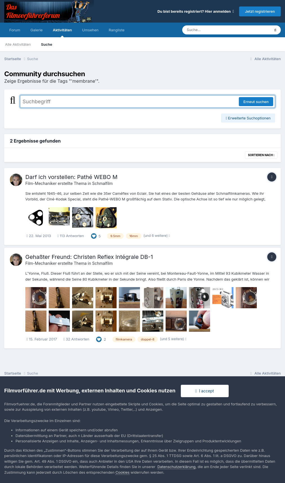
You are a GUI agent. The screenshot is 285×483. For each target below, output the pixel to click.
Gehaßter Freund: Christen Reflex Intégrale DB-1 (89, 256)
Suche (46, 44)
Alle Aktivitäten (18, 44)
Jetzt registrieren (260, 11)
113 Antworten (70, 235)
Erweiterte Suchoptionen (248, 118)
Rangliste (116, 30)
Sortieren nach (261, 155)
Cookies (122, 472)
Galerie (36, 30)
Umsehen (90, 30)
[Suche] (214, 29)
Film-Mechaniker (41, 183)
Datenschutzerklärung (176, 466)
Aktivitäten (62, 32)
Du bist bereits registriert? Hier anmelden (195, 11)
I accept (204, 390)
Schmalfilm (102, 183)
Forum (14, 30)
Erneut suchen (256, 101)
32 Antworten (76, 339)
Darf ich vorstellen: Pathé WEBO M (71, 177)
